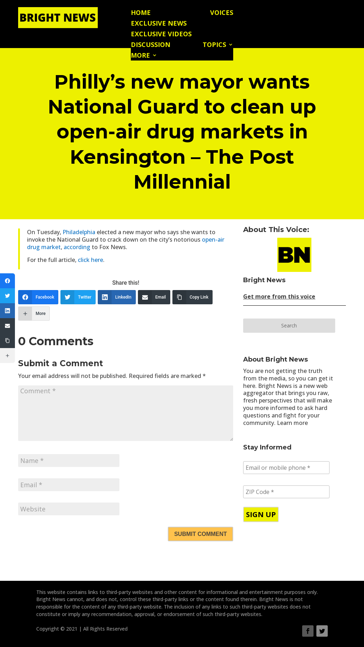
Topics (214, 45)
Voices (221, 13)
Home (141, 13)
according (77, 247)
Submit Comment (200, 534)
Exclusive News (159, 24)
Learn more (292, 423)
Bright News (264, 280)
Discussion (150, 45)
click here (90, 260)
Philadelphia (80, 232)
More (140, 56)
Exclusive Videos (161, 34)
